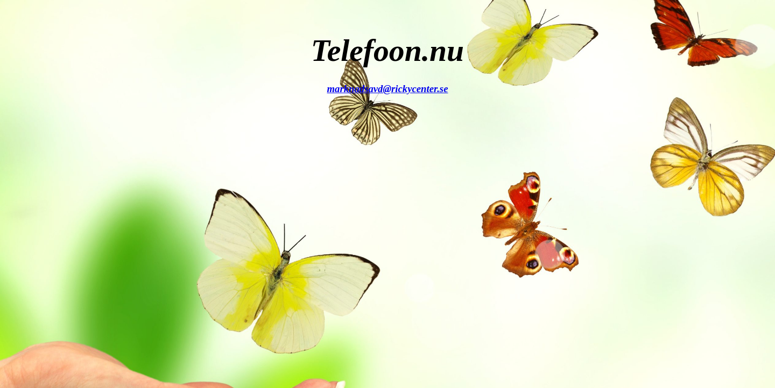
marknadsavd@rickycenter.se (387, 88)
